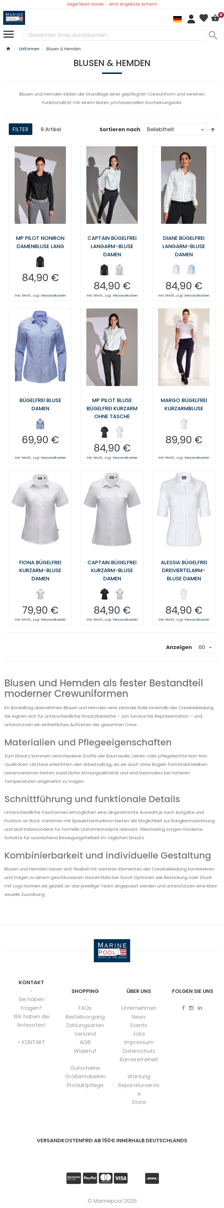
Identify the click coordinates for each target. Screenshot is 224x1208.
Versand (85, 1032)
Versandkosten (53, 295)
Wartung (138, 1075)
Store (139, 1100)
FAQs (85, 1006)
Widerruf (85, 1049)
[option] (40, 261)
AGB (85, 1040)
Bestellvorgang (85, 1015)
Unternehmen (139, 1006)
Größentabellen (85, 1075)
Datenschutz (139, 1049)
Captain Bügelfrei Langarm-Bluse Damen (112, 245)
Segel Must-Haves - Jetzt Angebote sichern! (112, 4)
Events (138, 1023)
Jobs (138, 1032)
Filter (21, 129)
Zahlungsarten (85, 1023)
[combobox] (114, 35)
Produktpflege (85, 1083)
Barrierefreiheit (139, 1058)
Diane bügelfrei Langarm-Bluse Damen (184, 245)
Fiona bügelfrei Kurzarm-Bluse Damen (40, 569)
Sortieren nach (119, 129)
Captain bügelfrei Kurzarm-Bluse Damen (112, 569)
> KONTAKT (31, 1040)
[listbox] (40, 263)
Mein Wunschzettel (203, 18)
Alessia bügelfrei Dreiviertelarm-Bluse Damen (183, 569)
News (139, 1015)
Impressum (139, 1040)
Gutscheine (85, 1066)
